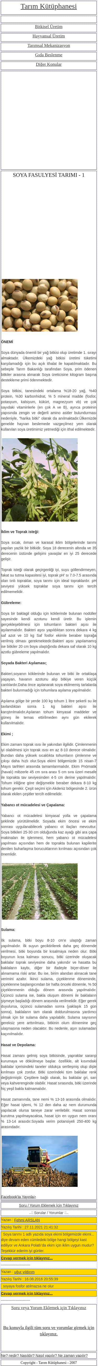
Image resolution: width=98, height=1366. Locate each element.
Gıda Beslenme (48, 54)
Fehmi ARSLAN (27, 1220)
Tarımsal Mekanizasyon (48, 45)
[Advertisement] (49, 120)
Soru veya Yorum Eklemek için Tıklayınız (48, 1307)
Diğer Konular (49, 64)
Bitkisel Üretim (48, 26)
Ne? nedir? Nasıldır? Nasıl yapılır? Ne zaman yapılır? (44, 1355)
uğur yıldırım (24, 1272)
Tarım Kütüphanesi (49, 6)
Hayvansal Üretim (48, 36)
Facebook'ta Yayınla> (18, 1196)
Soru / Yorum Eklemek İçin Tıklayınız (49, 1205)
